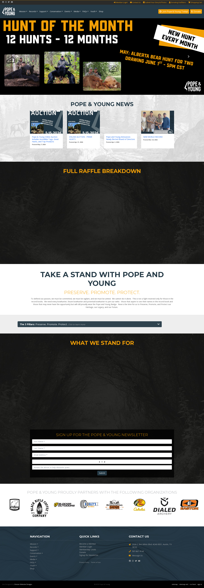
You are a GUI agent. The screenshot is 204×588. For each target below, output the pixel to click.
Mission (22, 11)
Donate (196, 11)
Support (42, 11)
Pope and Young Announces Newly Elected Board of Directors (120, 138)
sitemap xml (183, 584)
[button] (15, 56)
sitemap (175, 584)
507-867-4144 (136, 551)
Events (67, 11)
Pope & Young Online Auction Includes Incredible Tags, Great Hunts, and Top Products (45, 139)
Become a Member (87, 544)
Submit (102, 473)
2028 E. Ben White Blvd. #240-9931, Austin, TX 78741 (150, 545)
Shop (101, 11)
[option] (14, 505)
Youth (92, 11)
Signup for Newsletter (88, 555)
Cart (195, 2)
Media (76, 11)
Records (32, 11)
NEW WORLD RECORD (153, 137)
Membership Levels (87, 549)
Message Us (136, 555)
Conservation (55, 11)
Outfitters (177, 2)
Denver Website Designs (23, 584)
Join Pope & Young (174, 11)
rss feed (193, 584)
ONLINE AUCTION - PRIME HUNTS (80, 138)
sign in (199, 584)
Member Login (85, 546)
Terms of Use (96, 562)
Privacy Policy (84, 562)
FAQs (84, 11)
